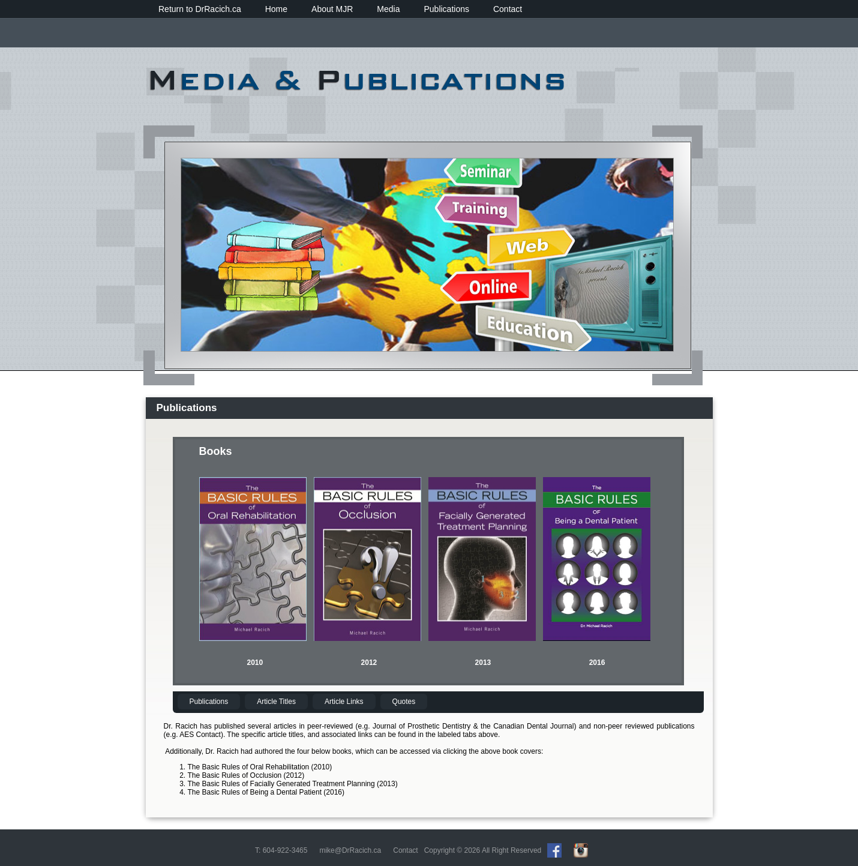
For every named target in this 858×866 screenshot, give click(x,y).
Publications (446, 9)
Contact (507, 9)
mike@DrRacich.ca (350, 850)
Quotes (404, 701)
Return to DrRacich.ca (199, 9)
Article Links (344, 701)
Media (388, 9)
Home (276, 9)
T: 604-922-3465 (281, 850)
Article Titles (276, 701)
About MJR (332, 9)
